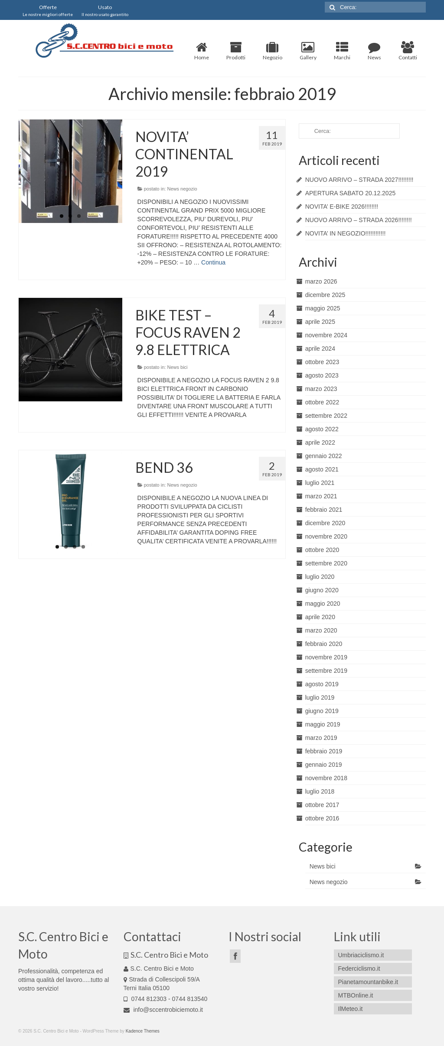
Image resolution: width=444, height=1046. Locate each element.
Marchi (342, 51)
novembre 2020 (326, 536)
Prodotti (235, 51)
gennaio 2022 (323, 455)
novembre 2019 (326, 657)
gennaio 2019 (323, 764)
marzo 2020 (321, 630)
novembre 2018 (326, 778)
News (374, 51)
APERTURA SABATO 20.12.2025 (350, 193)
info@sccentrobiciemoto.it (163, 1009)
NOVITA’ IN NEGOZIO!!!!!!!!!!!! (345, 233)
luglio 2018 (320, 791)
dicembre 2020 (325, 523)
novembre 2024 (326, 335)
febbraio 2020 (324, 643)
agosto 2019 (322, 684)
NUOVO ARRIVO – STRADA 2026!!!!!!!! (358, 219)
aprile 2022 (320, 442)
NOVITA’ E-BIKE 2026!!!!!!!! (342, 206)
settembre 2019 (326, 670)
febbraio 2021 (324, 509)
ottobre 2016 (322, 818)
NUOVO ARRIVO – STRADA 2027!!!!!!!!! (359, 179)
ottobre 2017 (322, 804)
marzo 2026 (321, 281)
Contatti (407, 51)
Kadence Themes (143, 1031)
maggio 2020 (322, 603)
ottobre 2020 (322, 549)
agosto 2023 (322, 375)
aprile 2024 (320, 348)
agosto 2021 (322, 469)
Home (201, 51)
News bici (177, 367)
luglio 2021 (320, 482)
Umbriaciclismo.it (361, 955)
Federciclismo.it (359, 968)
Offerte (48, 10)
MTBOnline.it (355, 995)
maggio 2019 (322, 724)
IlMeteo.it (350, 1008)
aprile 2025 (320, 321)
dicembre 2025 (325, 294)
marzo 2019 (321, 737)
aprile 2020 (320, 616)
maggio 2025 (322, 308)
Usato (105, 10)
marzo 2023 (321, 388)
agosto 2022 (322, 429)
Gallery (308, 51)
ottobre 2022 (322, 402)
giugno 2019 (322, 710)
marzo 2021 (321, 496)
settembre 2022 (326, 415)
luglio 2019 (320, 697)
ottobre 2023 (322, 361)
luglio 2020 (320, 576)
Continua (213, 262)
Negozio (272, 51)
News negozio (182, 188)
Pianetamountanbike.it (368, 981)
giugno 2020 (322, 590)
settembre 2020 (326, 563)
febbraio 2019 (324, 751)
